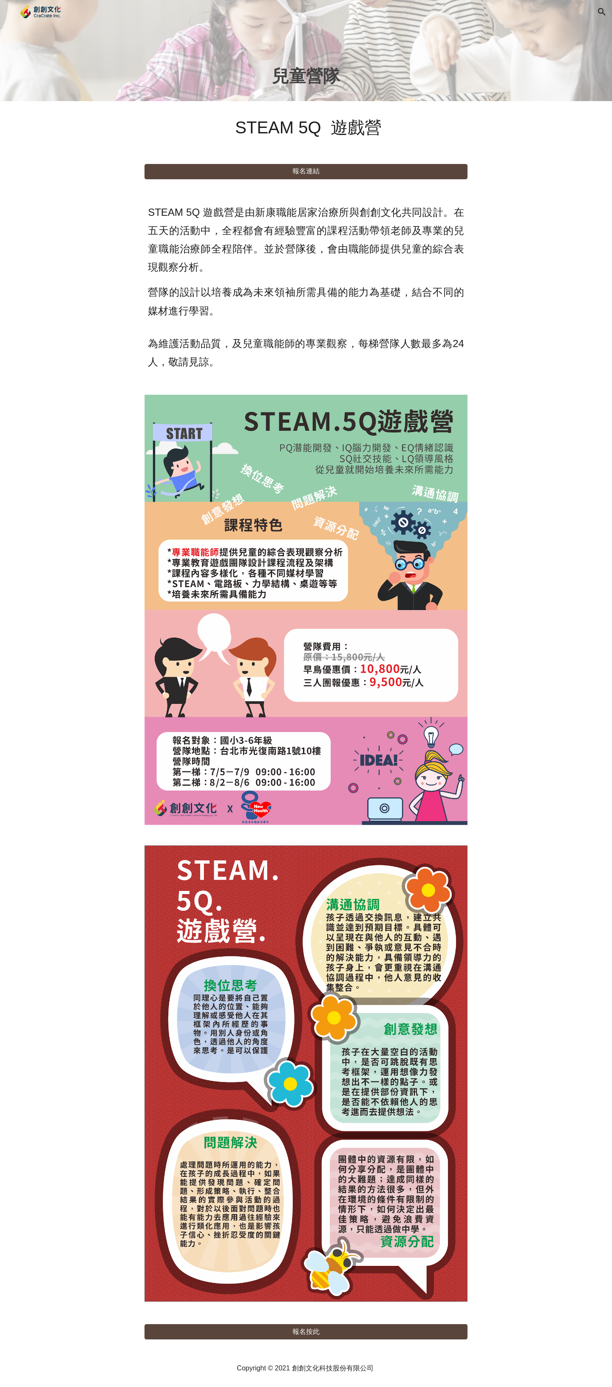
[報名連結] (306, 171)
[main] (306, 62)
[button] (602, 12)
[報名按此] (306, 1332)
